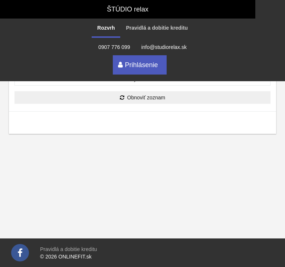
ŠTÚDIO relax (127, 9)
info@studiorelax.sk (164, 47)
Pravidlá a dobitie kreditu (157, 28)
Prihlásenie (138, 65)
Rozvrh (106, 28)
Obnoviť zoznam (142, 97)
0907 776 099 (114, 47)
